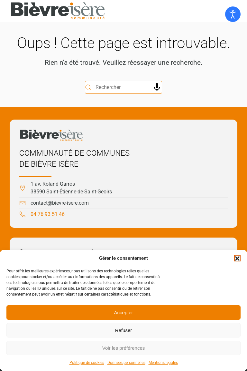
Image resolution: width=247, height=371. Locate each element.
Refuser (123, 330)
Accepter (123, 312)
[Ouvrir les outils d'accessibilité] (233, 14)
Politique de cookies (86, 362)
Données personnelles (126, 362)
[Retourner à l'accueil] (58, 11)
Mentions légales (163, 362)
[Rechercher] (123, 87)
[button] (237, 258)
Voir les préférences (123, 348)
